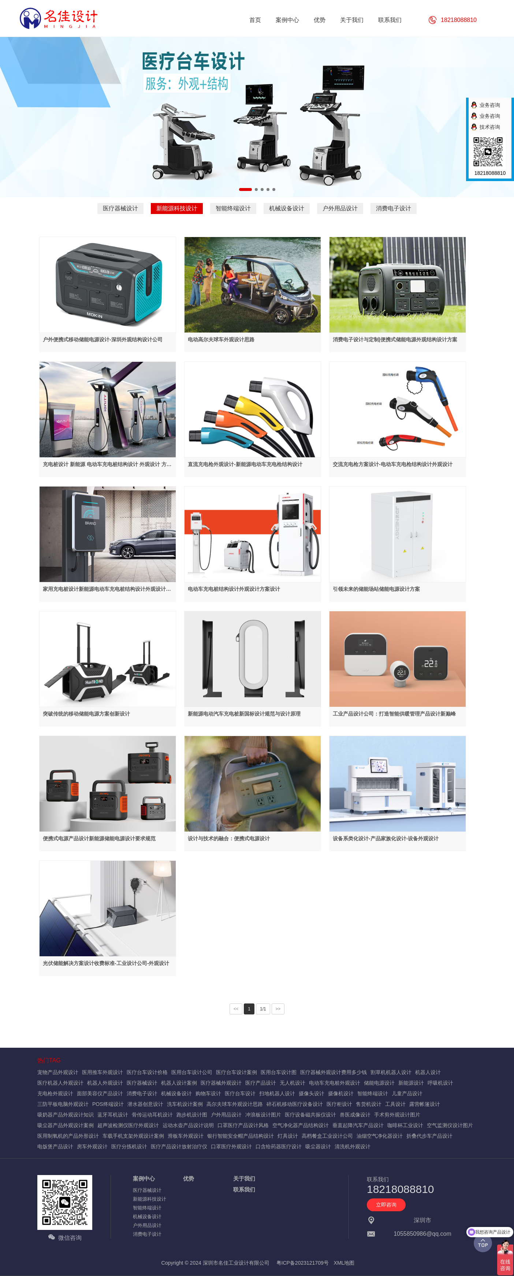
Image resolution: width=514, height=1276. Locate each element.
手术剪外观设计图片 (397, 1115)
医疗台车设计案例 (236, 1072)
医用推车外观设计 (102, 1072)
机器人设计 (428, 1072)
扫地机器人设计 (277, 1093)
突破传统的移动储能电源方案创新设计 (86, 714)
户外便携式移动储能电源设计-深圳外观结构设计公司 (103, 339)
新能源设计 (411, 1083)
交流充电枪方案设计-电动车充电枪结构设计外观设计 (392, 464)
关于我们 (244, 1178)
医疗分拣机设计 (129, 1146)
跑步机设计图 (191, 1115)
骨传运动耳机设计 (152, 1115)
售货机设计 (368, 1104)
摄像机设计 (341, 1093)
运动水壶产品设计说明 (188, 1125)
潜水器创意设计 (145, 1104)
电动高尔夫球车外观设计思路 (221, 339)
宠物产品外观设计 (57, 1072)
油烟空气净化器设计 (380, 1136)
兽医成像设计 (355, 1115)
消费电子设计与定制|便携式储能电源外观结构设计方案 (395, 339)
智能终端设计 (233, 208)
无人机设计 (292, 1083)
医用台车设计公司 (191, 1072)
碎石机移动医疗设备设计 (295, 1104)
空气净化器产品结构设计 (300, 1125)
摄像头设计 (311, 1093)
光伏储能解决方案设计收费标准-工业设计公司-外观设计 (106, 963)
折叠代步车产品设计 (429, 1136)
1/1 (263, 1009)
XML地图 (344, 1263)
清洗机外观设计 (352, 1146)
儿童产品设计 (407, 1093)
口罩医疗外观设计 (231, 1146)
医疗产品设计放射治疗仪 (179, 1146)
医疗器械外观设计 (221, 1083)
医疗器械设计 (120, 208)
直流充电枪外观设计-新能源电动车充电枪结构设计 (245, 464)
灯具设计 (288, 1136)
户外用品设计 (340, 208)
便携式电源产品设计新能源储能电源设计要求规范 (99, 838)
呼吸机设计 (440, 1083)
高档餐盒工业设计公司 (327, 1136)
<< (236, 1009)
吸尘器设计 (318, 1146)
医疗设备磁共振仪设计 (310, 1115)
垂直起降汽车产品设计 (358, 1125)
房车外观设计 (92, 1146)
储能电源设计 (379, 1083)
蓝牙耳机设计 (112, 1115)
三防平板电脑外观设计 (63, 1104)
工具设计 (395, 1104)
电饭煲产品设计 (55, 1146)
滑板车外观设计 (186, 1136)
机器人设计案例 (179, 1083)
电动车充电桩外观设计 (334, 1083)
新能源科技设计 (176, 208)
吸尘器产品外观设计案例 (65, 1125)
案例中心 (144, 1178)
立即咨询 (386, 1205)
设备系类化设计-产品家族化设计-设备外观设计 (386, 838)
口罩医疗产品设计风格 (243, 1125)
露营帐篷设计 (424, 1104)
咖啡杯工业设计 (405, 1125)
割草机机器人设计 (390, 1072)
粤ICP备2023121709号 (302, 1263)
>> (278, 1009)
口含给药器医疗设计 (279, 1146)
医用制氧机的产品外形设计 (68, 1136)
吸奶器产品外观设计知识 (65, 1115)
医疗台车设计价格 (147, 1072)
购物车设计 (208, 1093)
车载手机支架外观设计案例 (133, 1136)
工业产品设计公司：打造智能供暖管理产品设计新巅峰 (394, 714)
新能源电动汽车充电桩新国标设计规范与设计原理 (244, 714)
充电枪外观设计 (55, 1093)
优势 (188, 1178)
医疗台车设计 (240, 1093)
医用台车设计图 (279, 1072)
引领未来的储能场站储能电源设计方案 (376, 589)
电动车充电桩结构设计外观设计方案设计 (234, 589)
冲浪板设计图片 (263, 1115)
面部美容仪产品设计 (100, 1093)
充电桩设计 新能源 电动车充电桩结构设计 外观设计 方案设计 (107, 464)
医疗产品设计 (260, 1083)
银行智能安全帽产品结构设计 (240, 1136)
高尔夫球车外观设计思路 (234, 1104)
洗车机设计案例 (185, 1104)
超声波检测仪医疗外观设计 (128, 1125)
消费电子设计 (393, 208)
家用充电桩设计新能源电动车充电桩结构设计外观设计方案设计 (107, 589)
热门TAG (49, 1060)
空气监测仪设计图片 (450, 1125)
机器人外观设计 (105, 1083)
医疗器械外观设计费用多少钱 (333, 1072)
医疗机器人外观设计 (60, 1083)
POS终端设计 (108, 1104)
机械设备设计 (286, 208)
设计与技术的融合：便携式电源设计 (229, 838)
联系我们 (244, 1189)
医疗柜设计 (339, 1104)
